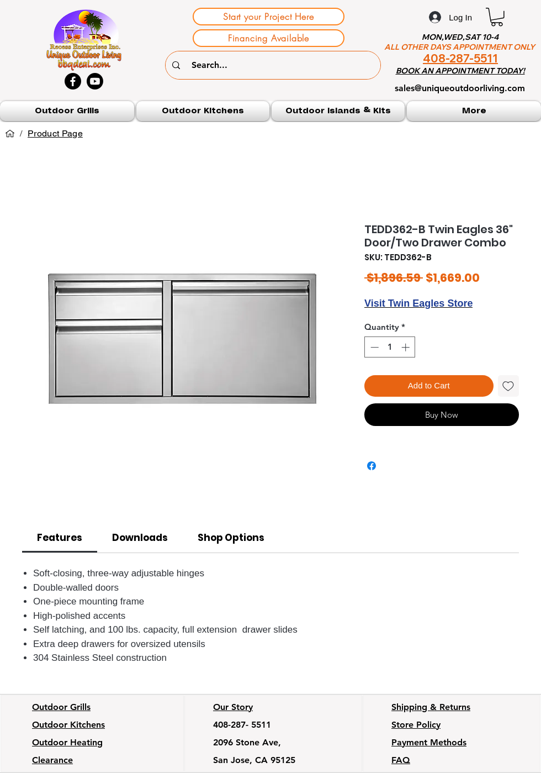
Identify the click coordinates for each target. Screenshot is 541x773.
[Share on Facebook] (371, 465)
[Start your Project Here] (268, 16)
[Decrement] (373, 347)
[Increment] (406, 347)
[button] (497, 17)
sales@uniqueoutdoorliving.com (460, 88)
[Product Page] (55, 134)
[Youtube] (95, 81)
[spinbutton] (390, 347)
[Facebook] (73, 81)
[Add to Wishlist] (508, 386)
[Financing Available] (268, 38)
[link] (59, 537)
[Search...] (274, 65)
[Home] (10, 134)
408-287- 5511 (242, 724)
